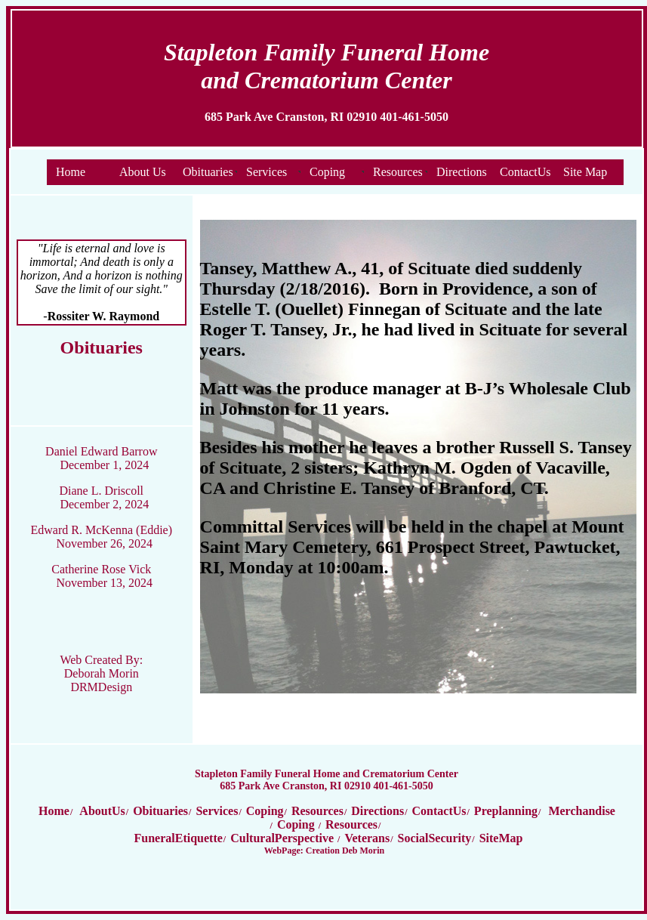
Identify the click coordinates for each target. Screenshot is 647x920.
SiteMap (501, 838)
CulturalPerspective (283, 838)
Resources (398, 171)
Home (70, 171)
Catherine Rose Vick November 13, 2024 (102, 576)
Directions (461, 171)
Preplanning (506, 810)
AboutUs (101, 810)
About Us (142, 171)
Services (266, 171)
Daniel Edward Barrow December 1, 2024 (101, 458)
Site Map (585, 171)
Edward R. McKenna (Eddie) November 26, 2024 (102, 536)
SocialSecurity (435, 838)
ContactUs (525, 171)
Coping (327, 171)
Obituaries (208, 171)
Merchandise (581, 810)
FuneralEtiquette (178, 838)
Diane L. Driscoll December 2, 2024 (104, 497)
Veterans (367, 838)
